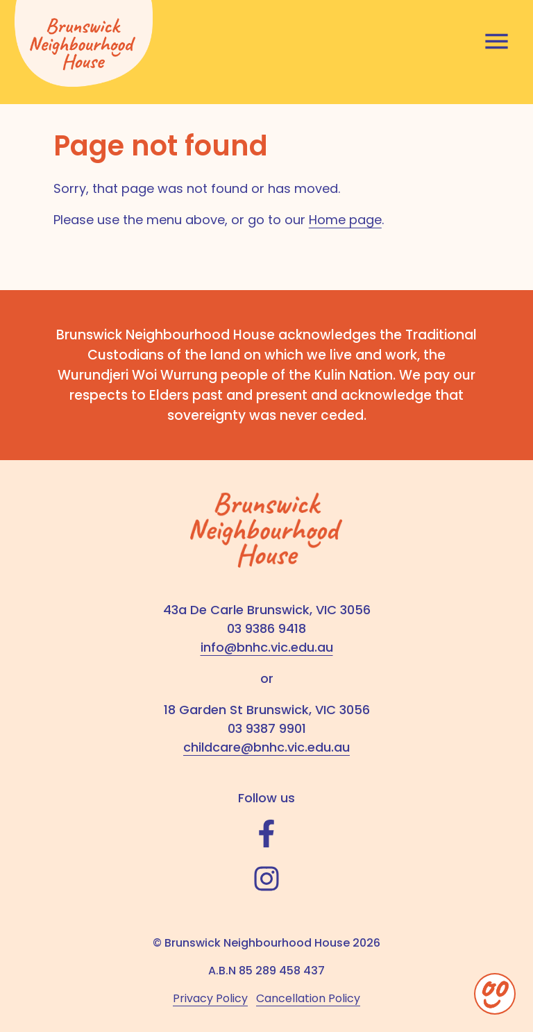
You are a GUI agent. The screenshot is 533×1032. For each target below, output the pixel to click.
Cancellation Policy (308, 998)
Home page (345, 219)
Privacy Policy (210, 998)
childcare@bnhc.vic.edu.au (266, 747)
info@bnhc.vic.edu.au (267, 647)
